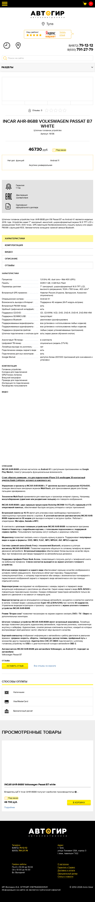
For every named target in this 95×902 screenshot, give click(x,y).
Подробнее (9, 807)
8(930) (80, 50)
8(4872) (81, 46)
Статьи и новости (65, 877)
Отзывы (9, 265)
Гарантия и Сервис (66, 867)
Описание (11, 258)
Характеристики (15, 238)
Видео (9, 252)
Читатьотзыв (62, 33)
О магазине (63, 864)
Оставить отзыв (15, 666)
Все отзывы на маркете (45, 666)
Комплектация (14, 245)
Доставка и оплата (66, 870)
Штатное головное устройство (48, 130)
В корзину (79, 802)
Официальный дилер (67, 874)
